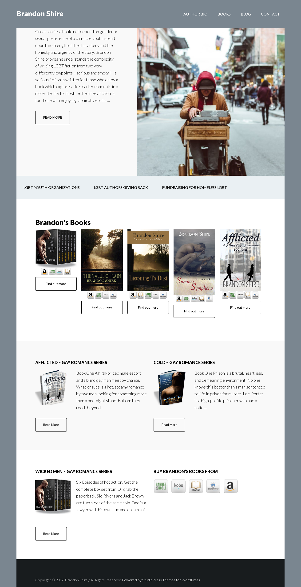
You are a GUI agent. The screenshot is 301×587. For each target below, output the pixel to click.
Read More (55, 413)
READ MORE (56, 112)
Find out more (56, 270)
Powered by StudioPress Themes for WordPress (161, 566)
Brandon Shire (39, 14)
